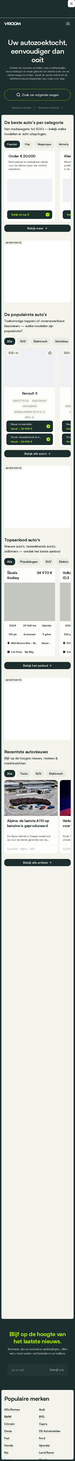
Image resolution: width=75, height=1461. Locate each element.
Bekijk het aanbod (37, 665)
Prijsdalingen (29, 561)
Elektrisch (40, 341)
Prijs (27, 144)
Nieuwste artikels (24, 107)
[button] (29, 575)
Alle (9, 341)
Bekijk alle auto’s (37, 453)
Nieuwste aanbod (50, 107)
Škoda (12, 572)
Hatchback (62, 341)
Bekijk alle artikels (37, 862)
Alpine (24, 849)
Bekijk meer (37, 228)
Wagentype (44, 144)
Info (29, 417)
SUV (23, 341)
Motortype (65, 144)
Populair (12, 144)
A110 (32, 849)
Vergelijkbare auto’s (29, 412)
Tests (24, 773)
